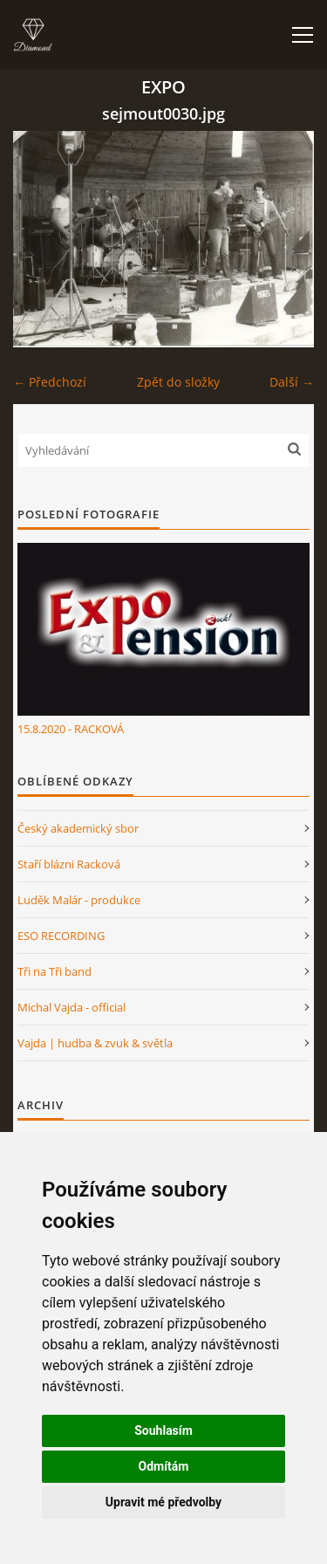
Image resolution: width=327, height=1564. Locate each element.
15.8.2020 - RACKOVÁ (70, 729)
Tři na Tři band (54, 971)
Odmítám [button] (164, 1466)
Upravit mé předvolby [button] (163, 1502)
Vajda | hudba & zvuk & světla (95, 1043)
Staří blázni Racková (68, 864)
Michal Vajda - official (71, 1007)
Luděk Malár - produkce (78, 900)
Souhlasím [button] (163, 1430)
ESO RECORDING (61, 935)
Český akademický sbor (78, 828)
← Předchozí (49, 382)
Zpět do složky (178, 382)
